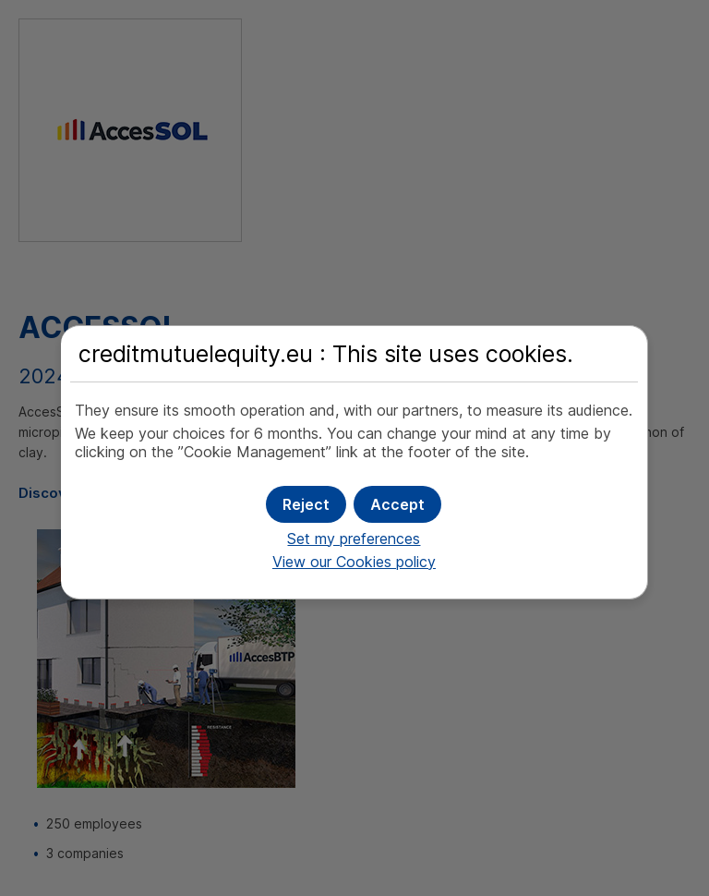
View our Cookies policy (354, 561)
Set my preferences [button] (353, 538)
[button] (397, 504)
